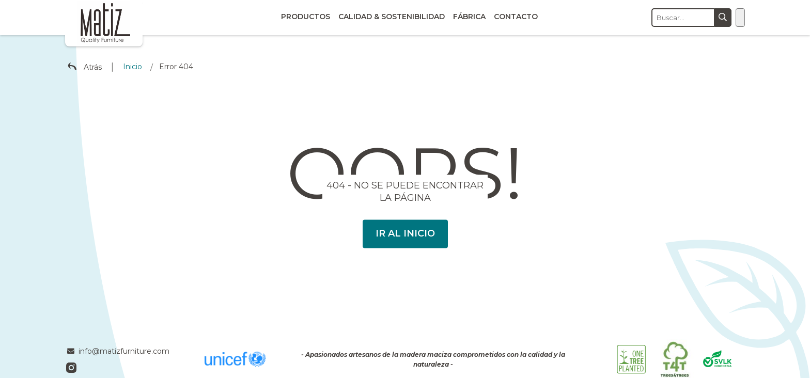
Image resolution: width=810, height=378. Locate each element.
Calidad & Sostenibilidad (391, 16)
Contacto (516, 16)
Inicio (132, 66)
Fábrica (469, 16)
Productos (305, 16)
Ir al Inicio (405, 233)
